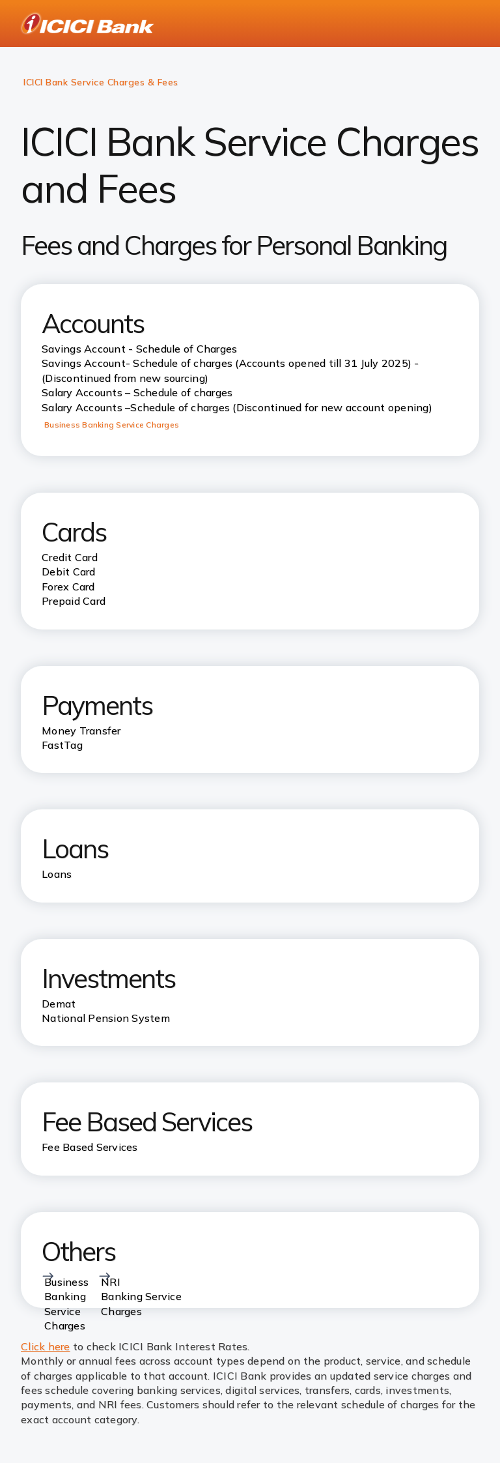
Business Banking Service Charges (111, 424)
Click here (45, 1346)
